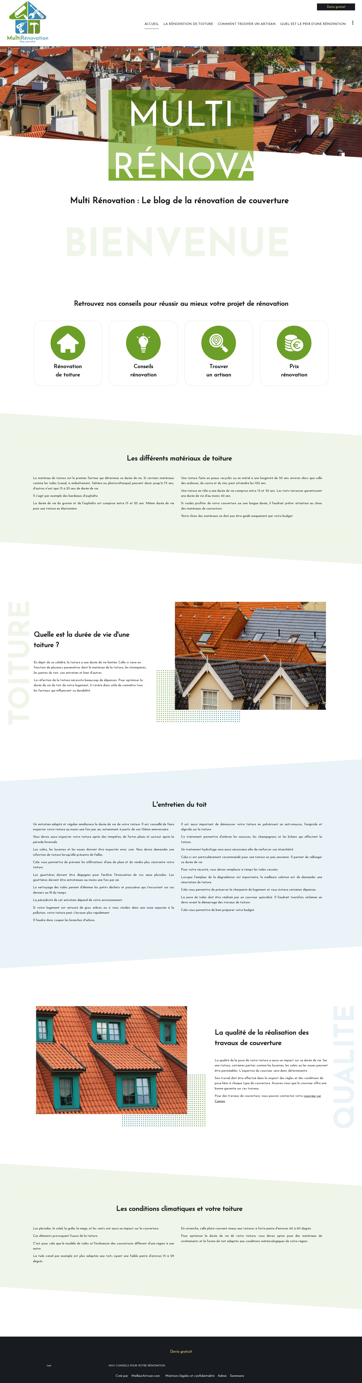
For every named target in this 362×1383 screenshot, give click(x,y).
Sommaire (237, 1376)
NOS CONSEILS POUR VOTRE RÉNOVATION (137, 1366)
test (49, 1366)
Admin (222, 1376)
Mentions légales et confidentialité (189, 1376)
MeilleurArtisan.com (145, 1376)
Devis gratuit (336, 7)
